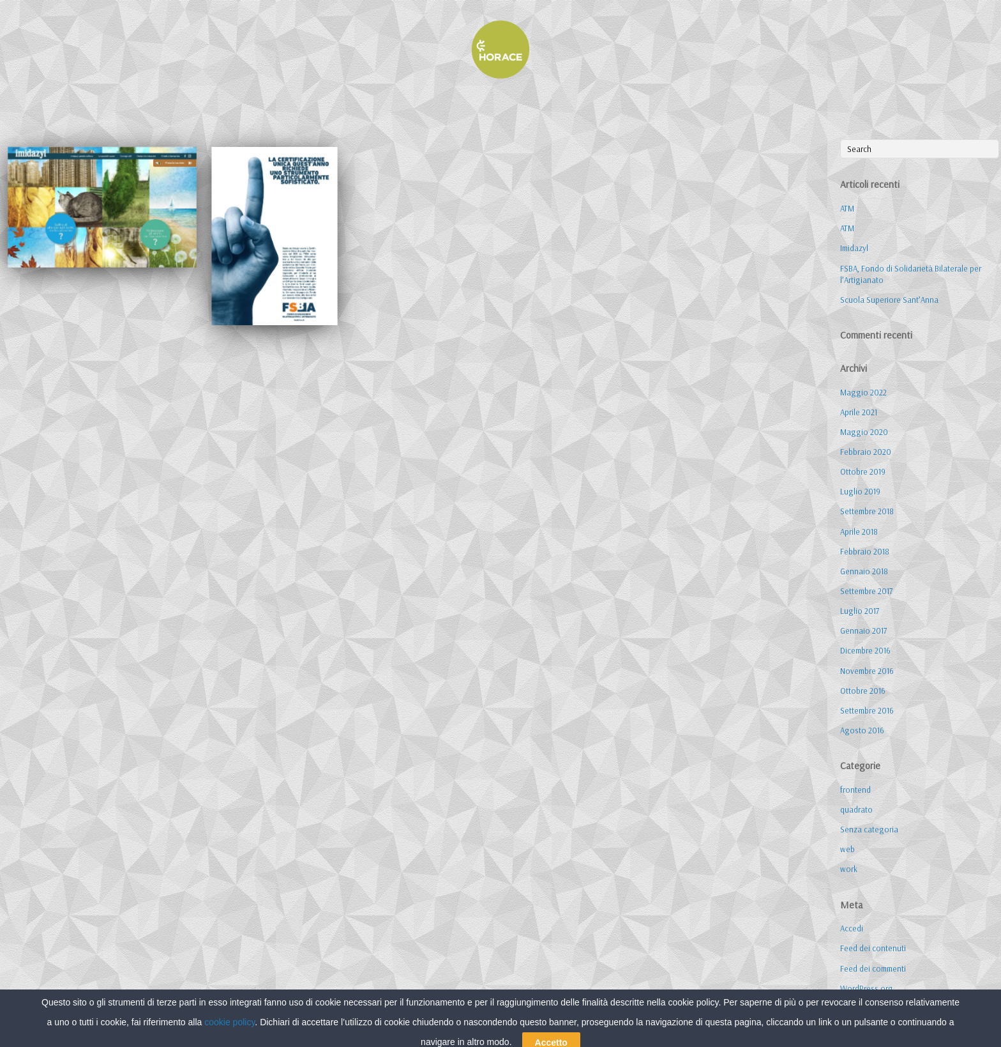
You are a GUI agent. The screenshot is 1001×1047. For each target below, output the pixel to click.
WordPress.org (866, 988)
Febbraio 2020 (865, 452)
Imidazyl (854, 248)
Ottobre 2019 (862, 471)
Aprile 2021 (858, 412)
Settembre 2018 (867, 511)
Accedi (851, 928)
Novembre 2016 (867, 671)
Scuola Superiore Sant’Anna (889, 299)
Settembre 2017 (866, 591)
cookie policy (229, 1041)
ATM (847, 208)
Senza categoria (869, 829)
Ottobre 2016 (862, 690)
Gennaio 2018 (864, 571)
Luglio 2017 (859, 611)
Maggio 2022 (863, 392)
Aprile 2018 (859, 531)
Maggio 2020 (864, 432)
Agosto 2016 (862, 730)
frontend (855, 789)
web (847, 849)
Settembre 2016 (867, 710)
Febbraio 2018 (864, 551)
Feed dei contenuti (873, 948)
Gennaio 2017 (863, 630)
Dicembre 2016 (865, 650)
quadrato (856, 809)
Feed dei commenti (873, 968)
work (848, 869)
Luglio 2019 (860, 491)
